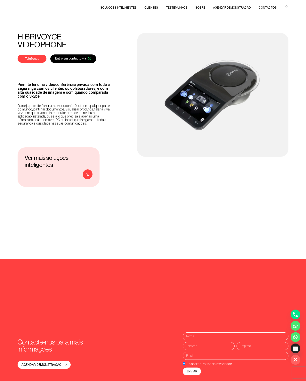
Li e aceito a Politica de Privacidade (209, 363)
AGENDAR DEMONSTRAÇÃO (232, 7)
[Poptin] (295, 348)
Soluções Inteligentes (118, 7)
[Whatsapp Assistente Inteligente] (295, 337)
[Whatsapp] (295, 326)
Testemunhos (177, 7)
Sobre (200, 7)
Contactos (268, 7)
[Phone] (295, 314)
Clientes (151, 7)
